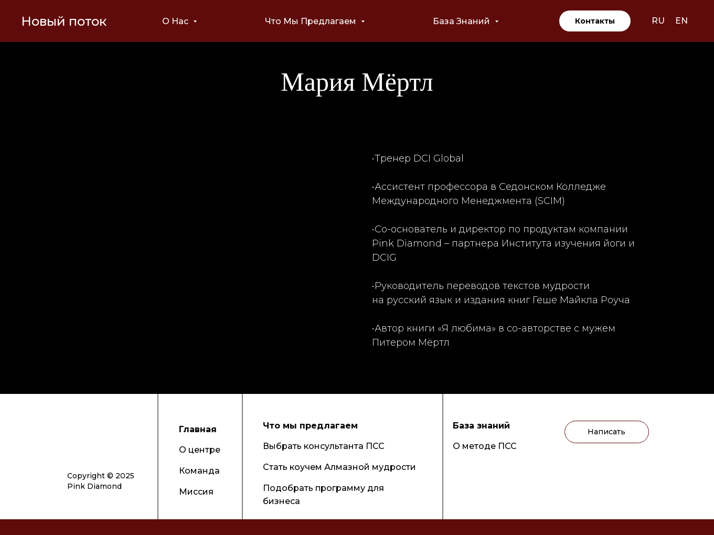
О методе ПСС (485, 446)
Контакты (595, 21)
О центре (199, 450)
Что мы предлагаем (310, 426)
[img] (76, 430)
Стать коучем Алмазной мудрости (339, 467)
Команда (199, 471)
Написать (606, 431)
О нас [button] (176, 21)
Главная (198, 429)
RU (658, 21)
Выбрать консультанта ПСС (324, 446)
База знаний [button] (462, 21)
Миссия (196, 492)
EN (681, 21)
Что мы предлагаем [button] (311, 21)
